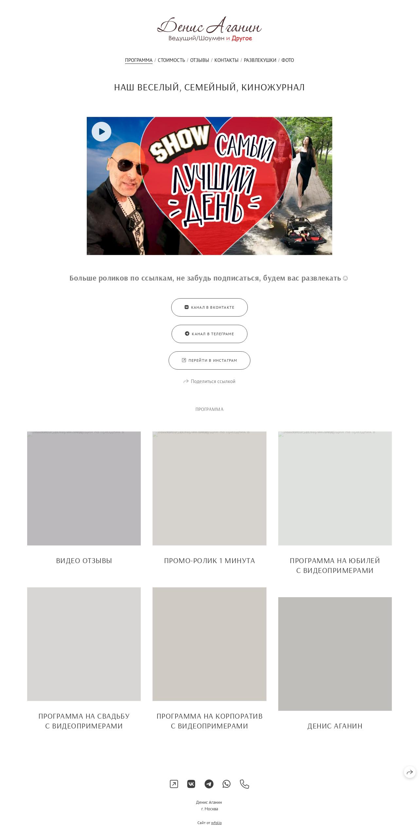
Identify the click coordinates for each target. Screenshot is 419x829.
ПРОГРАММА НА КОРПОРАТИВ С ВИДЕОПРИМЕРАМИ (209, 725)
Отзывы (199, 60)
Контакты (226, 60)
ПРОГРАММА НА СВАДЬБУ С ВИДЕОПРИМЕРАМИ (84, 725)
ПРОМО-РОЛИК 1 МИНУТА (209, 565)
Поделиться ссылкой (213, 386)
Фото (288, 60)
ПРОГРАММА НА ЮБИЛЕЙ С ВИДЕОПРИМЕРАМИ (335, 570)
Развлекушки (260, 60)
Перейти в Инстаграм (209, 365)
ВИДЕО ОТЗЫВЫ (84, 565)
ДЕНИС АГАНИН (334, 730)
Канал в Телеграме (209, 338)
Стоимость (171, 60)
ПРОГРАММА (139, 60)
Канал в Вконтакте (210, 312)
